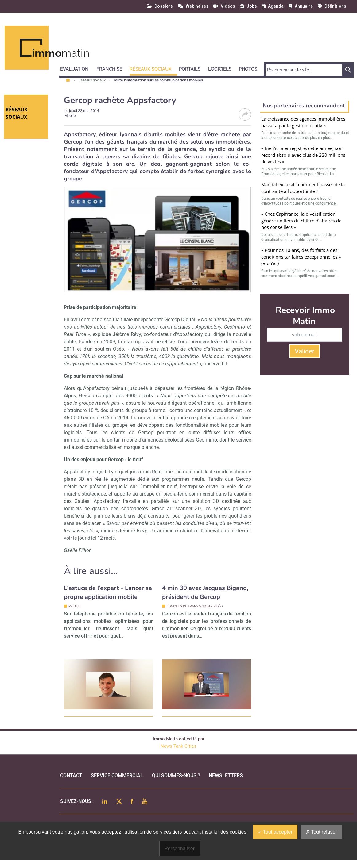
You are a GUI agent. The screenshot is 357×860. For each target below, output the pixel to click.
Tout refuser (321, 832)
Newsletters (226, 775)
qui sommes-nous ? (176, 775)
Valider (304, 351)
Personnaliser (180, 848)
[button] (77, 68)
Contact (71, 775)
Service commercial (117, 775)
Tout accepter (275, 832)
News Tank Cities (178, 746)
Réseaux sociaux (92, 80)
